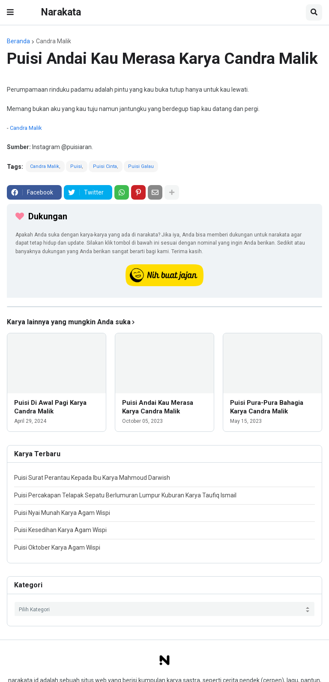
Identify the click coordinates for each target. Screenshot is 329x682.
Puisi (76, 166)
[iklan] (164, 306)
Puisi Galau (141, 166)
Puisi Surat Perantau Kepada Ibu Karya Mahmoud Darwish (92, 477)
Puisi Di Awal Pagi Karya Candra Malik (50, 407)
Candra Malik (53, 41)
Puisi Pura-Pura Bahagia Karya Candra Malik (266, 407)
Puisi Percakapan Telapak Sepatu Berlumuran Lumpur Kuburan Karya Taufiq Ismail (125, 495)
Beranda (18, 41)
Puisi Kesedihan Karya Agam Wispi (60, 529)
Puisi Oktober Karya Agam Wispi (57, 547)
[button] (10, 12)
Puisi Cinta (105, 166)
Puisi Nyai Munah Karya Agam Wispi (62, 512)
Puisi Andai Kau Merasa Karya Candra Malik (157, 407)
